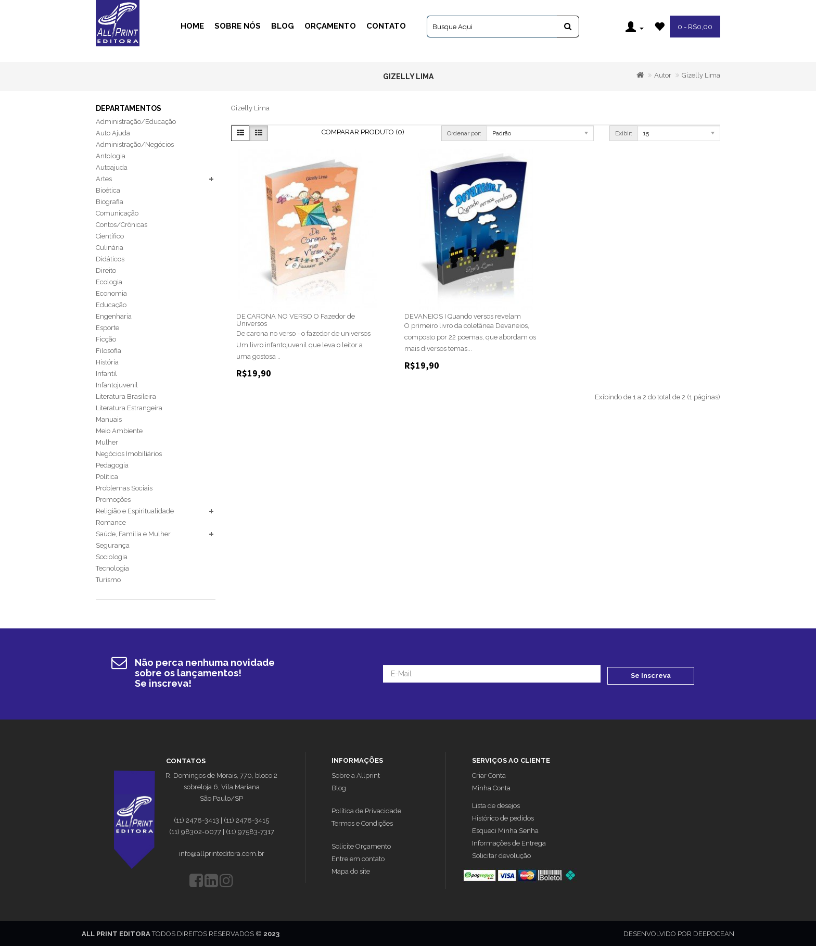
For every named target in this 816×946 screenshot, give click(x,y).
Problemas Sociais (124, 488)
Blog (282, 26)
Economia (111, 293)
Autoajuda (112, 167)
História (107, 362)
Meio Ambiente (119, 431)
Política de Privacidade (366, 810)
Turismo (108, 580)
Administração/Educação (136, 121)
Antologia (110, 156)
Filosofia (108, 351)
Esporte (107, 328)
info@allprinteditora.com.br (221, 852)
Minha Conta (491, 787)
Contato (386, 26)
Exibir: (623, 133)
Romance (111, 522)
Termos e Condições (362, 822)
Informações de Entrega (509, 842)
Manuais (109, 419)
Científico (110, 236)
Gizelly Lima (701, 75)
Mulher (107, 442)
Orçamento (330, 26)
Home (192, 26)
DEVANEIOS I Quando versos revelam (462, 316)
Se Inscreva (651, 673)
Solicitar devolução (501, 855)
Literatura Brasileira (126, 396)
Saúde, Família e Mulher (133, 534)
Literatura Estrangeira (129, 408)
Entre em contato (358, 858)
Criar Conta (489, 774)
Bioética (108, 190)
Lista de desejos (496, 805)
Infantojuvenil (117, 385)
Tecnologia (112, 568)
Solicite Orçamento (361, 845)
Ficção (106, 339)
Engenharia (114, 316)
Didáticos (110, 259)
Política (107, 477)
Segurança (113, 545)
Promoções (113, 499)
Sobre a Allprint (356, 774)
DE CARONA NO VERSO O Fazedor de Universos (295, 319)
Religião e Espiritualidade (135, 511)
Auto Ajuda (113, 133)
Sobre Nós (237, 26)
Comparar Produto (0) (363, 132)
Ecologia (109, 282)
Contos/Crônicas (121, 225)
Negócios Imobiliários (129, 454)
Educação (111, 305)
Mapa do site (351, 870)
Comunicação (117, 213)
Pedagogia (112, 465)
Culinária (109, 247)
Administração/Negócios (135, 144)
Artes (104, 179)
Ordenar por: (464, 133)
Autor (662, 75)
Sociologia (112, 557)
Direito (106, 270)
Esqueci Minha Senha (505, 830)
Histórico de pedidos (503, 817)
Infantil (106, 373)
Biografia (109, 202)
